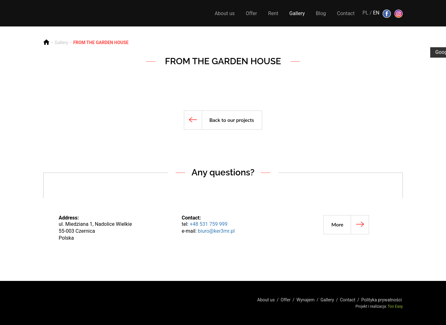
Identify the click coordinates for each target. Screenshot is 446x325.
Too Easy (395, 306)
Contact (346, 13)
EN (376, 13)
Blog (321, 13)
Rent (273, 13)
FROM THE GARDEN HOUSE (100, 42)
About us (224, 13)
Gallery (297, 13)
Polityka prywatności (381, 299)
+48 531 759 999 (208, 224)
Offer (251, 13)
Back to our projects (231, 120)
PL (365, 13)
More (337, 224)
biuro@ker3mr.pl (216, 231)
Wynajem (305, 299)
